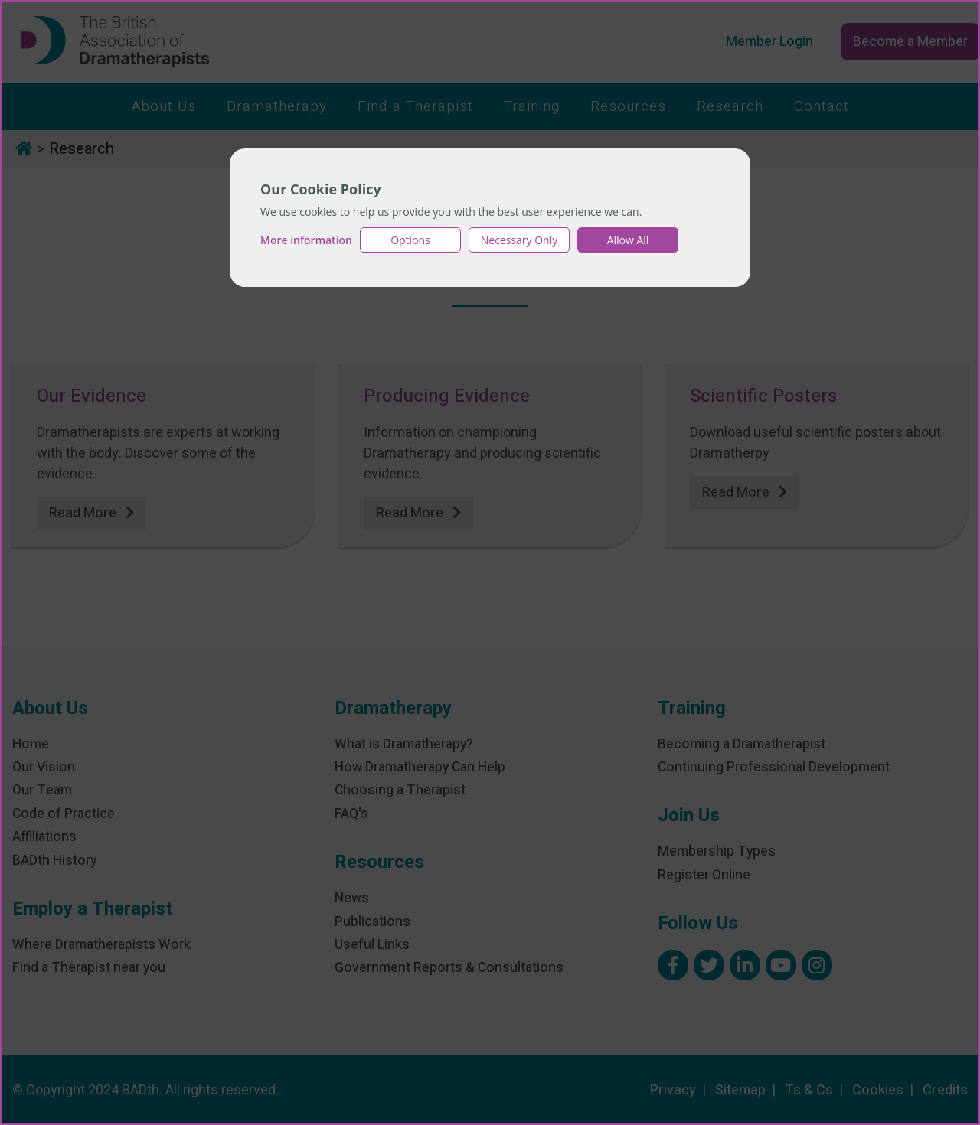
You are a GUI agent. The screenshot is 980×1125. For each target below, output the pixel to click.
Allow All (628, 240)
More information (306, 240)
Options (410, 240)
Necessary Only (519, 240)
